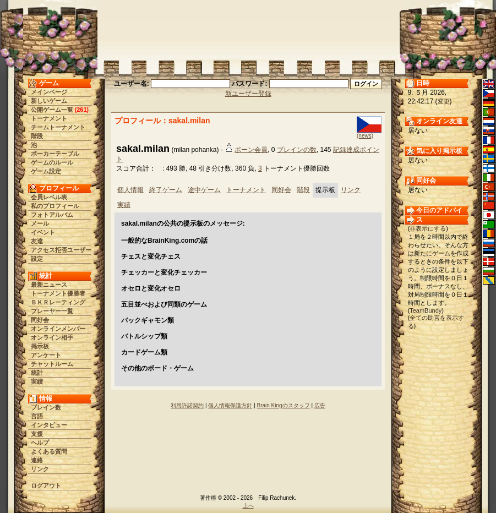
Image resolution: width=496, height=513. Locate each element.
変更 (444, 101)
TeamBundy (426, 310)
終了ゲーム (165, 190)
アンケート (46, 355)
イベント (43, 232)
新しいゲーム (49, 100)
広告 (319, 405)
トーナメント (49, 118)
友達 (37, 241)
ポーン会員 (251, 150)
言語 (37, 416)
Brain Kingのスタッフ (283, 405)
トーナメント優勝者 (58, 293)
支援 (37, 433)
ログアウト (46, 485)
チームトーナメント (58, 127)
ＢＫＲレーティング (58, 302)
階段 (37, 136)
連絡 (37, 460)
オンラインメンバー (58, 328)
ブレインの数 (297, 150)
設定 (37, 258)
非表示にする (428, 228)
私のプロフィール (55, 206)
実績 (37, 381)
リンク (40, 469)
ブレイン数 (46, 407)
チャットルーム (52, 364)
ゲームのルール (52, 162)
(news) (365, 136)
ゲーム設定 (46, 171)
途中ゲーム (204, 190)
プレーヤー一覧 (52, 311)
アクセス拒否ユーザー (61, 250)
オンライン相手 (52, 337)
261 (81, 109)
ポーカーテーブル (55, 153)
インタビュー (49, 425)
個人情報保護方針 (230, 405)
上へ (248, 506)
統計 (37, 372)
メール (40, 223)
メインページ (49, 92)
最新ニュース (49, 284)
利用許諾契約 (187, 405)
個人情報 (130, 190)
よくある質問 (49, 451)
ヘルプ (40, 442)
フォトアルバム (52, 214)
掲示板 (40, 346)
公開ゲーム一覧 (52, 109)
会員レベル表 (49, 197)
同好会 (40, 319)
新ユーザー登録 (248, 93)
